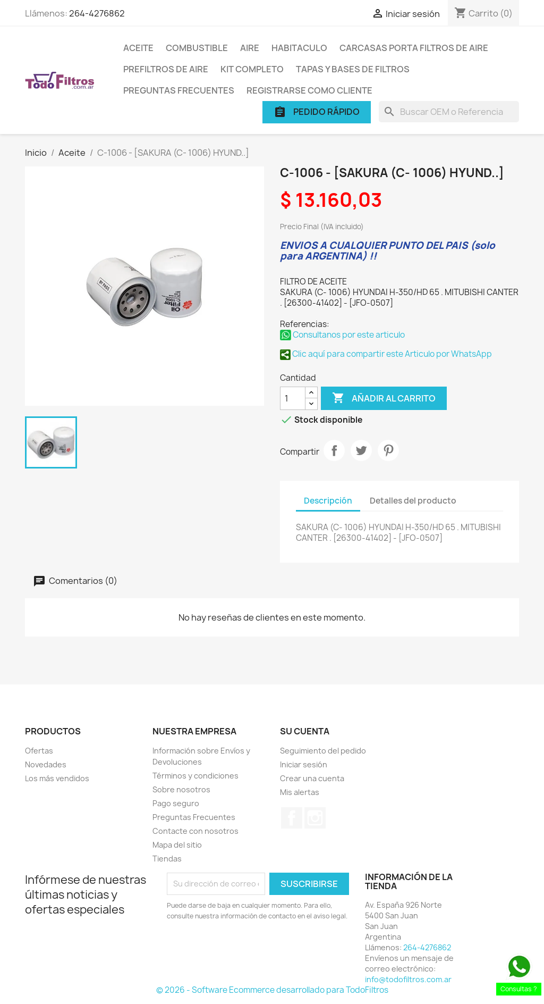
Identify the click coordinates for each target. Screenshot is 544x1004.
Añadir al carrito (384, 398)
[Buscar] (449, 111)
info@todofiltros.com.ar (408, 979)
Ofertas (39, 751)
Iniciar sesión (303, 764)
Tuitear (361, 450)
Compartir (334, 450)
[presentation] (255, 951)
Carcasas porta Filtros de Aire (413, 48)
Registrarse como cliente (309, 90)
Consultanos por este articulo (342, 334)
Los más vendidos (57, 778)
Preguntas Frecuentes (178, 90)
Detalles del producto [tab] (413, 500)
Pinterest (388, 450)
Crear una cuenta (312, 778)
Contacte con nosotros (195, 831)
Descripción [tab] (328, 500)
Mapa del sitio (177, 845)
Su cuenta (304, 731)
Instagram (315, 818)
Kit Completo (252, 69)
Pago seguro (175, 803)
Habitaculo (299, 48)
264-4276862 (97, 13)
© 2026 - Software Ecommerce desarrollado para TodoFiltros (272, 989)
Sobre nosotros (181, 789)
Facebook (291, 818)
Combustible (197, 48)
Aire (249, 48)
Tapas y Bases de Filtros (353, 69)
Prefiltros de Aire (165, 69)
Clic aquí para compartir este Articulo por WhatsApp (386, 353)
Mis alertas (299, 792)
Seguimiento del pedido (323, 751)
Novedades (45, 764)
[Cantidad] (292, 398)
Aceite (138, 48)
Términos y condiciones (195, 776)
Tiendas (167, 859)
